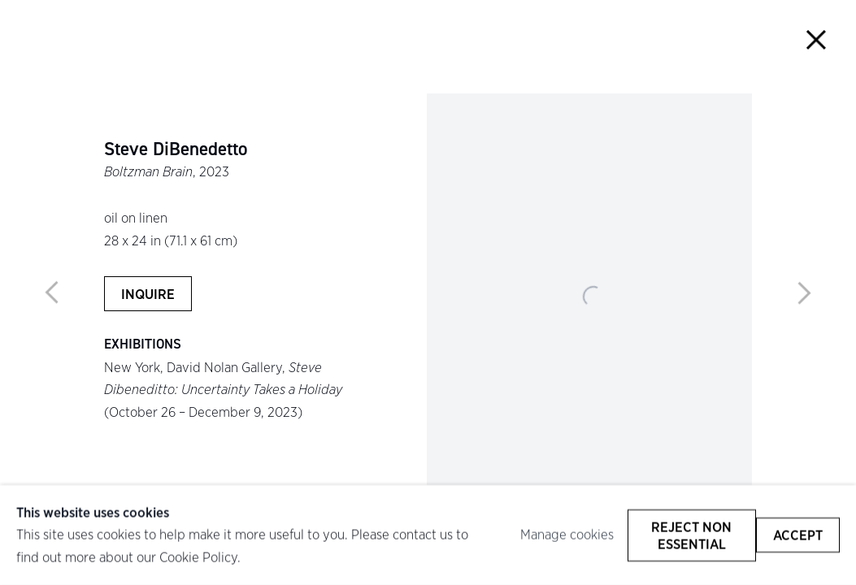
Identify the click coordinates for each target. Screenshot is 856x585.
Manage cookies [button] (567, 534)
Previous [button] (52, 292)
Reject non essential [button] (691, 535)
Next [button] (804, 292)
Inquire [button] (148, 293)
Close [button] (816, 40)
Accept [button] (798, 535)
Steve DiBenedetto (175, 149)
